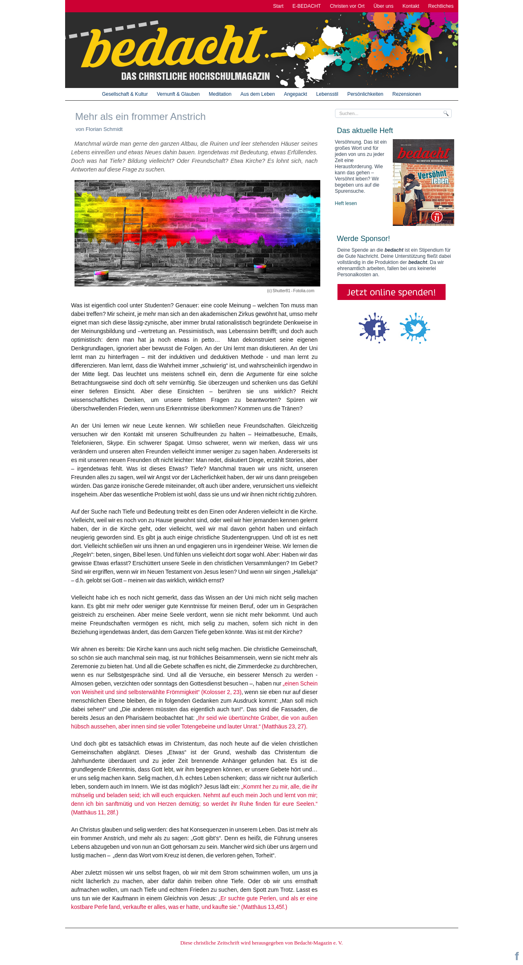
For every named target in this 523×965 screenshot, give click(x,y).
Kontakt (411, 6)
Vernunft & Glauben (178, 94)
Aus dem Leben (257, 94)
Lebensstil (327, 94)
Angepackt (295, 94)
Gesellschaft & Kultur (125, 94)
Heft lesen (346, 203)
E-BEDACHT (306, 6)
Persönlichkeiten (365, 94)
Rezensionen (406, 94)
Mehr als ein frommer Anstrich (140, 116)
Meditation (220, 94)
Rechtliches (440, 6)
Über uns (384, 6)
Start (278, 6)
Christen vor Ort (347, 6)
